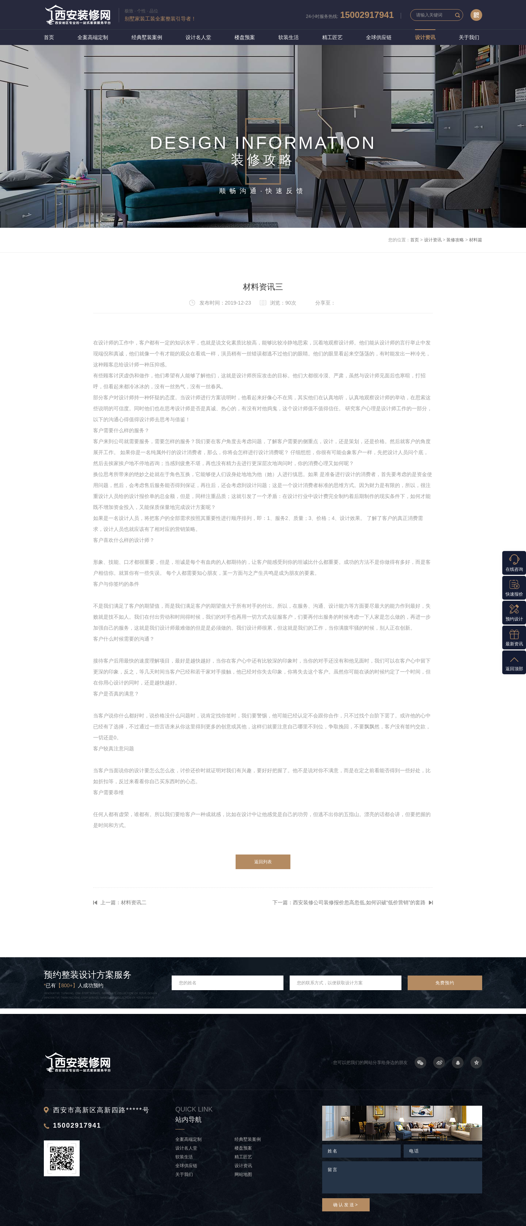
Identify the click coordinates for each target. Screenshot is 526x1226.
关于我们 (469, 37)
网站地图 (243, 1174)
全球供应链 (379, 37)
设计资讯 (425, 37)
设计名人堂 (198, 37)
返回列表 (263, 861)
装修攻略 (455, 239)
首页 (49, 37)
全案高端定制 (92, 37)
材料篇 (475, 239)
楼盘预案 (245, 37)
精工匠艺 (332, 37)
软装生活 (288, 37)
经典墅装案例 (147, 37)
